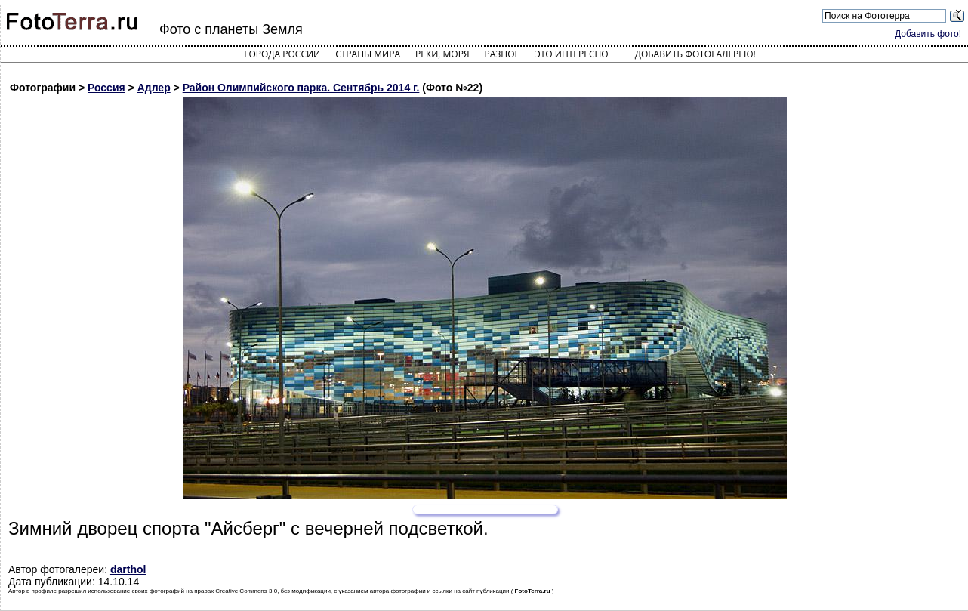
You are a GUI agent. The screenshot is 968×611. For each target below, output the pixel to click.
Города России (282, 54)
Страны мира (367, 54)
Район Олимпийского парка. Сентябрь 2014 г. (301, 88)
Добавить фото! (928, 34)
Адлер (154, 88)
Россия (106, 88)
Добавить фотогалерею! (695, 54)
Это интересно (572, 54)
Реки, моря (442, 54)
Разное (502, 54)
